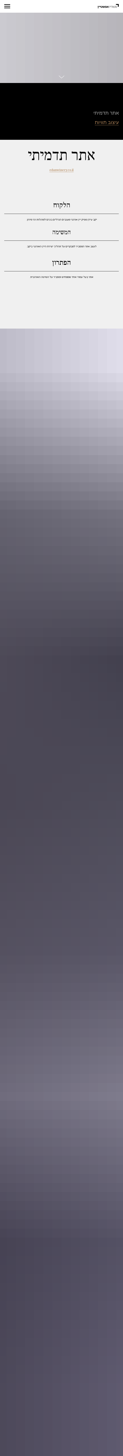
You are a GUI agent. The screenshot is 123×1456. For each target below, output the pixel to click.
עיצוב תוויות (107, 122)
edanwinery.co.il (61, 170)
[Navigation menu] (7, 6)
